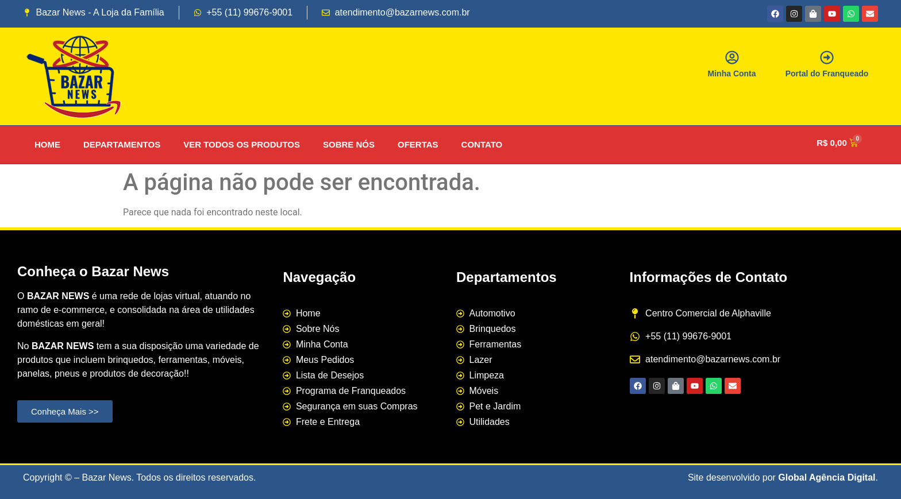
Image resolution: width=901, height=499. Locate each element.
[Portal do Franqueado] (827, 57)
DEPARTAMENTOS (121, 144)
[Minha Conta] (732, 57)
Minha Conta (732, 73)
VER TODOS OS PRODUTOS (241, 144)
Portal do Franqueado (827, 73)
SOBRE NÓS (349, 144)
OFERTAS (418, 144)
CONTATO (482, 144)
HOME (47, 144)
